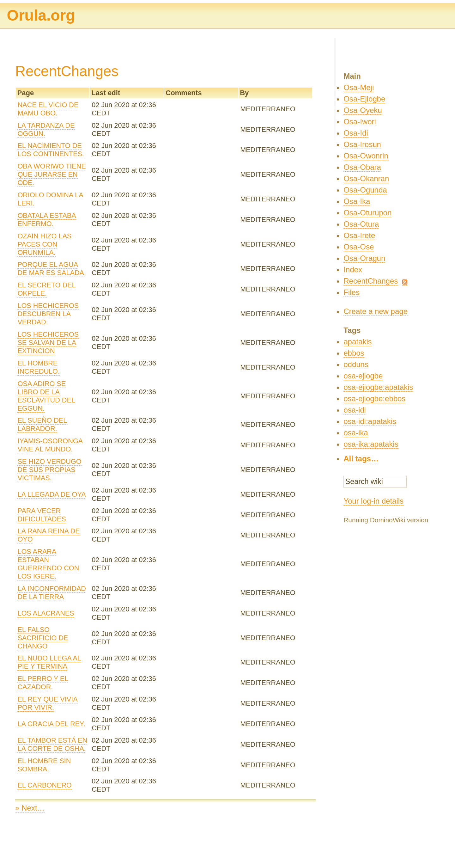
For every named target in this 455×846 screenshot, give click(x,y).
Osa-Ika (356, 201)
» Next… (30, 808)
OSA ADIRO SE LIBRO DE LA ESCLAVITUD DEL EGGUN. (46, 396)
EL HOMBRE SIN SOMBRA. (44, 765)
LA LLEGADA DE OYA (51, 494)
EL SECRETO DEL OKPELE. (46, 289)
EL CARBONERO (44, 785)
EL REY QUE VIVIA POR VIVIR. (47, 703)
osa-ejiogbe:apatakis (378, 387)
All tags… (361, 458)
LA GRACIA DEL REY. (51, 724)
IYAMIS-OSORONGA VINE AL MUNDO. (50, 445)
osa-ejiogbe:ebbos (374, 398)
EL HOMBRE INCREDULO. (38, 367)
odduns (355, 364)
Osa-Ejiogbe (364, 99)
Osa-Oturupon (367, 212)
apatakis (357, 341)
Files (351, 292)
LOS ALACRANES (45, 613)
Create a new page (375, 311)
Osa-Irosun (362, 144)
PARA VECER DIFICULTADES (41, 515)
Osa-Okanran (366, 178)
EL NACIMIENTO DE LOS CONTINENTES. (50, 150)
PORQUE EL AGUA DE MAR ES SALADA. (51, 269)
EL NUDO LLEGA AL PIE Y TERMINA (49, 662)
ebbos (353, 353)
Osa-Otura (361, 224)
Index (352, 269)
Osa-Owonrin (365, 155)
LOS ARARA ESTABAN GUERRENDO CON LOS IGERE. (48, 564)
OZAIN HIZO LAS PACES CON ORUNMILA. (44, 244)
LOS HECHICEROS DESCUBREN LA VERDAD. (48, 314)
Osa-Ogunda (365, 190)
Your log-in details (373, 501)
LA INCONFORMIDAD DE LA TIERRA (51, 593)
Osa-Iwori (359, 121)
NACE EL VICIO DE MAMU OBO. (47, 109)
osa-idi (354, 410)
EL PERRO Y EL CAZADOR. (42, 683)
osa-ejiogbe (363, 375)
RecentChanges (370, 281)
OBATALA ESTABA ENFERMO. (46, 220)
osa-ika (355, 432)
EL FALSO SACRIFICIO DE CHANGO (42, 638)
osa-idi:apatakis (369, 421)
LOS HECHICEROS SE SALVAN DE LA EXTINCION (48, 342)
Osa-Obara (362, 167)
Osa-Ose (358, 246)
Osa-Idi (355, 133)
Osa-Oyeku (362, 110)
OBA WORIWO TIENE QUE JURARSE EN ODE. (51, 174)
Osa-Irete (359, 235)
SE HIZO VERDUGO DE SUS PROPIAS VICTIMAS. (49, 469)
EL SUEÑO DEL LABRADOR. (42, 424)
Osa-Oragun (364, 258)
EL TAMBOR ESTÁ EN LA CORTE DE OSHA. (52, 744)
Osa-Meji (358, 87)
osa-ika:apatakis (370, 444)
